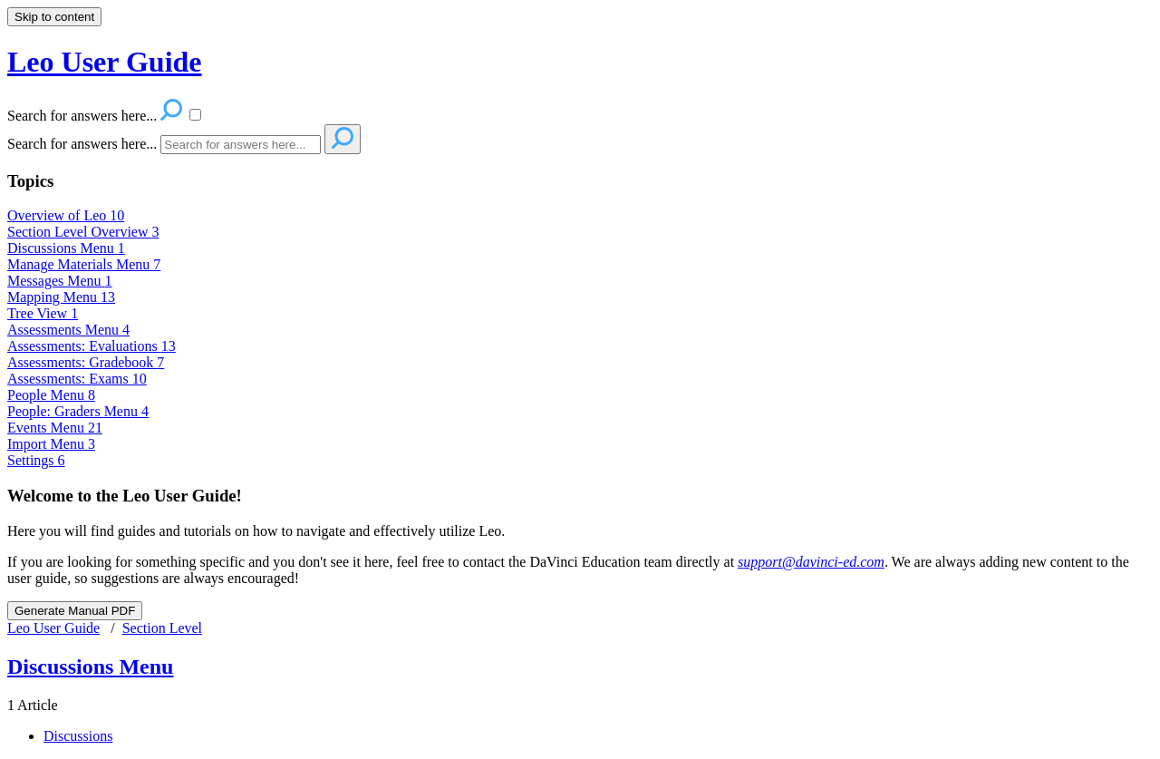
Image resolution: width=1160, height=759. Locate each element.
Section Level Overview (83, 231)
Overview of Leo (65, 215)
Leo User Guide (53, 628)
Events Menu (54, 427)
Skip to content (54, 17)
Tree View (42, 313)
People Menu (51, 395)
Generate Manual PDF (74, 611)
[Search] (240, 144)
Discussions (78, 736)
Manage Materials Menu (83, 264)
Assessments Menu (68, 329)
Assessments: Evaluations (91, 346)
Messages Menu (59, 280)
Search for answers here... (82, 143)
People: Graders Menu (78, 411)
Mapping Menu (61, 297)
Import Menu (51, 444)
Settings (36, 460)
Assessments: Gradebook (85, 362)
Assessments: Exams (77, 378)
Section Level (162, 628)
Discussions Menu (66, 248)
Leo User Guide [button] (104, 61)
